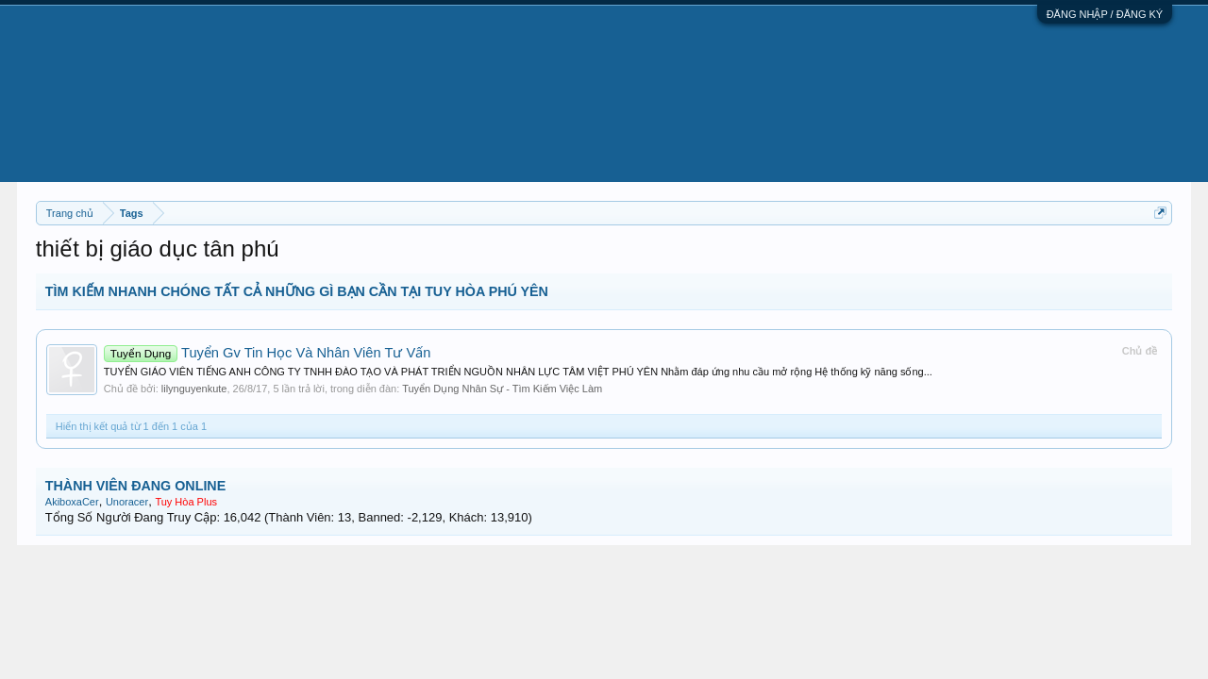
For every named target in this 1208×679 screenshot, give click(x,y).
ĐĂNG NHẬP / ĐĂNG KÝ (1105, 14)
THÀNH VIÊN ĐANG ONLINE (135, 485)
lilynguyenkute (194, 388)
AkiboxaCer (72, 501)
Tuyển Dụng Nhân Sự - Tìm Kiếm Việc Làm (502, 388)
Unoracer (127, 501)
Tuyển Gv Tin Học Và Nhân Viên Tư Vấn (267, 352)
